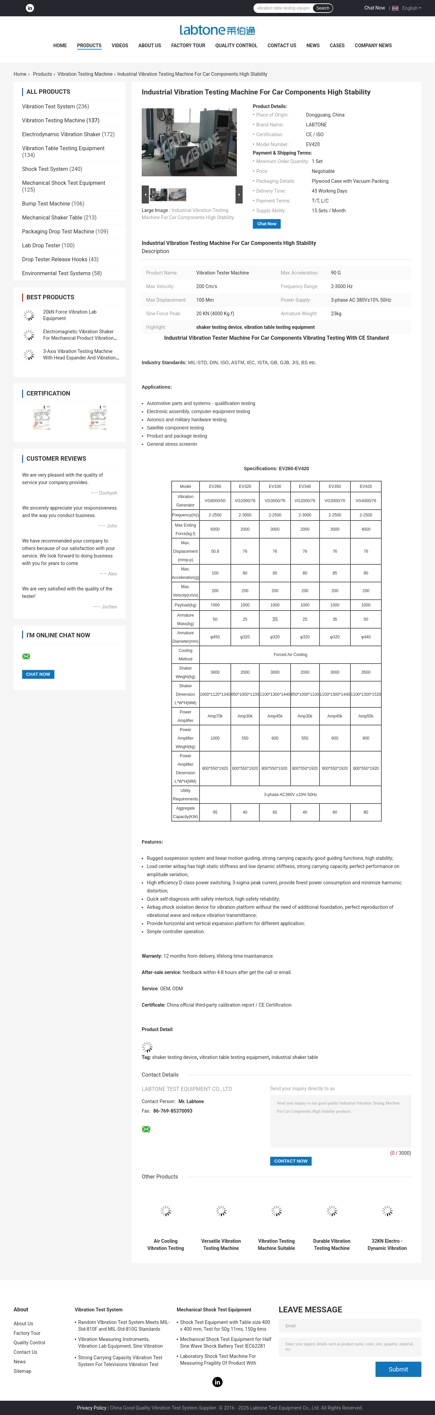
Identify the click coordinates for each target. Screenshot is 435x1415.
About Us (149, 45)
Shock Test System (45, 169)
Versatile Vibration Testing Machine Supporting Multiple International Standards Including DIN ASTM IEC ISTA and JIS (221, 1244)
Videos (120, 45)
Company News (373, 45)
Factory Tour (188, 45)
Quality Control (236, 45)
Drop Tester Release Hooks (54, 259)
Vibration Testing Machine (84, 74)
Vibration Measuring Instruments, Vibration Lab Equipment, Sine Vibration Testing (120, 1344)
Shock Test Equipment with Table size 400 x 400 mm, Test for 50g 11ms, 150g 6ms (225, 1326)
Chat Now (374, 8)
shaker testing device (174, 1057)
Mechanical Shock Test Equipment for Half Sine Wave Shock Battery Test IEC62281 (225, 1343)
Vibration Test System (48, 106)
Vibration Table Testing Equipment (63, 148)
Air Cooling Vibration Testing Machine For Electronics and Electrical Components (165, 1244)
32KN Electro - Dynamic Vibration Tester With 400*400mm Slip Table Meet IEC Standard (387, 1244)
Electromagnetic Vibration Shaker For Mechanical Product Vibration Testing (78, 338)
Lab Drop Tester (41, 245)
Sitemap (22, 1371)
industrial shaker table (295, 1057)
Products (89, 45)
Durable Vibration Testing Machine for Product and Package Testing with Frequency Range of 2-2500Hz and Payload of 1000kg (332, 1244)
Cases (337, 45)
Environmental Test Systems (56, 273)
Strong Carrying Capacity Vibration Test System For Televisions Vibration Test (120, 1361)
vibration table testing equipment (234, 1057)
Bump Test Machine (46, 203)
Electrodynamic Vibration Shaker (61, 134)
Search (322, 8)
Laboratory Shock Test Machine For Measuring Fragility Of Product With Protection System (218, 1361)
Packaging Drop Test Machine (58, 231)
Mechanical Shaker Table (52, 217)
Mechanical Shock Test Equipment (63, 183)
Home (60, 45)
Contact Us (282, 45)
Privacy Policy (91, 1408)
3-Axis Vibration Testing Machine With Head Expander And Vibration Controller (79, 358)
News (313, 45)
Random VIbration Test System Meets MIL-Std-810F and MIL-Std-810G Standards (124, 1326)
